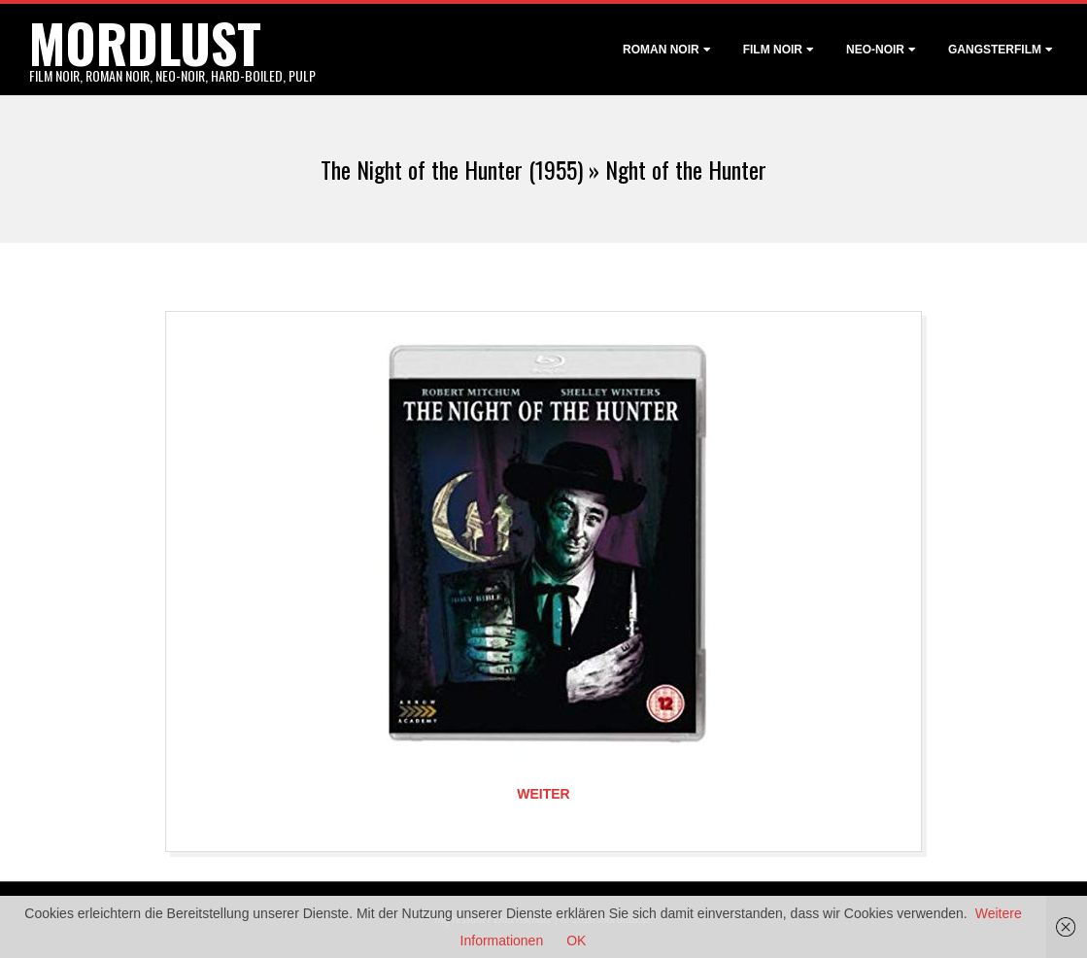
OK (576, 940)
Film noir (772, 49)
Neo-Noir (875, 49)
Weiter (543, 794)
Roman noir (661, 49)
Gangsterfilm (994, 49)
